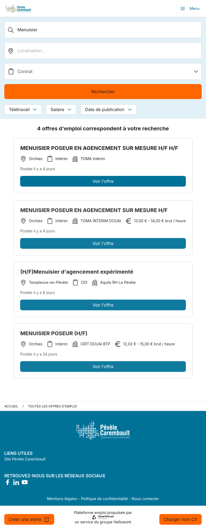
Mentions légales (62, 498)
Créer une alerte (29, 519)
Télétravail (23, 109)
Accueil (11, 406)
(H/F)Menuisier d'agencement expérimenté (76, 273)
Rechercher (103, 91)
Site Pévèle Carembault (25, 459)
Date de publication (108, 109)
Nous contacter (145, 498)
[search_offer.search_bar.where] (103, 50)
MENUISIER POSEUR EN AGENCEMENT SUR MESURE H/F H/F (99, 148)
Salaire (61, 109)
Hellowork (122, 522)
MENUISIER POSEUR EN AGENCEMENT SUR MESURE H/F (93, 211)
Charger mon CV (180, 519)
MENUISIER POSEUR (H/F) (53, 334)
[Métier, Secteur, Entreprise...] (103, 29)
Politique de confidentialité (104, 498)
